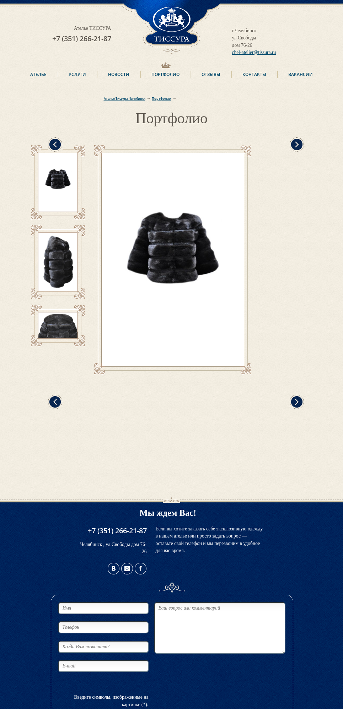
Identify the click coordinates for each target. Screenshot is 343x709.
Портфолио (165, 74)
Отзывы (211, 74)
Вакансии (300, 74)
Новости (118, 74)
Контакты (254, 74)
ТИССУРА (171, 27)
